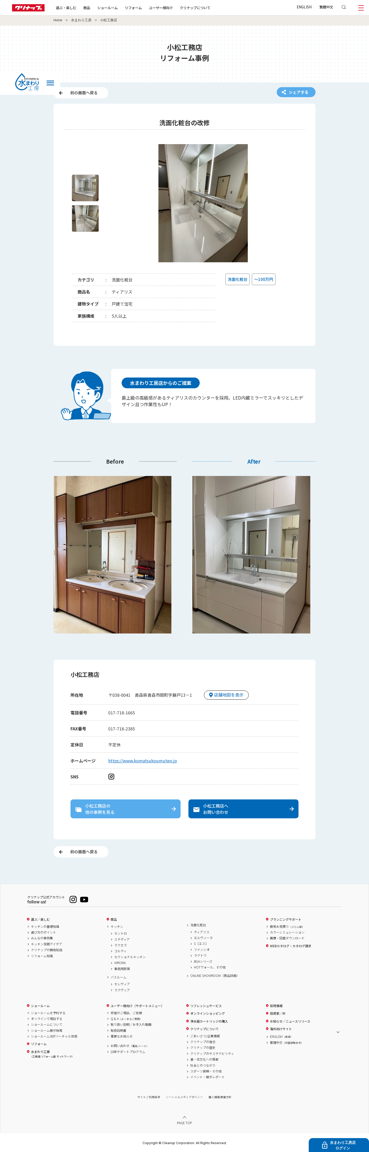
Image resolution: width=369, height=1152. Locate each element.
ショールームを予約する (48, 1013)
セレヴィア (122, 984)
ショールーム (107, 7)
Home (57, 20)
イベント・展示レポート (207, 1077)
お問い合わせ (130, 1046)
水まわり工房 (81, 20)
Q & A (126, 1019)
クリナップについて (195, 7)
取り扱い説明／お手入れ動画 (131, 1024)
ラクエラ (120, 945)
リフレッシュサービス (206, 1006)
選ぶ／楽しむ (40, 919)
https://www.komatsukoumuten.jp (142, 760)
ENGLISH (304, 6)
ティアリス (201, 932)
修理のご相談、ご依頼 (126, 1013)
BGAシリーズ (203, 961)
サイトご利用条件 (148, 1097)
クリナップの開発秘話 (46, 950)
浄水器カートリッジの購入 (209, 1021)
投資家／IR (277, 1013)
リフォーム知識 (42, 956)
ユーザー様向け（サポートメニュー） (137, 1006)
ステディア (122, 939)
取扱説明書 (118, 1030)
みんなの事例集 (42, 938)
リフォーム (133, 7)
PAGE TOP (184, 1122)
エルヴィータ (203, 938)
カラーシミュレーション (287, 932)
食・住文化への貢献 (204, 1059)
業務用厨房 (122, 969)
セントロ (120, 933)
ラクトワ (200, 955)
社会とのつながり (202, 1065)
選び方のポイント (43, 932)
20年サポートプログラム (128, 1052)
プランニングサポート (285, 919)
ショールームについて (46, 1024)
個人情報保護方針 (220, 1097)
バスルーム (118, 977)
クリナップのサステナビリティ (212, 1053)
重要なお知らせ (122, 1036)
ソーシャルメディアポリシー (184, 1097)
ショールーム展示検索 (46, 1030)
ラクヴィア (122, 990)
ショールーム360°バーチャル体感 (54, 1036)
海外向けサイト (281, 1029)
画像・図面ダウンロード (287, 938)
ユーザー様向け (161, 7)
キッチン (117, 926)
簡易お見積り (287, 926)
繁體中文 (326, 6)
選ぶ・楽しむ (66, 7)
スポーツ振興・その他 (206, 1071)
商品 (114, 919)
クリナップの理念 (202, 1042)
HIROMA (120, 963)
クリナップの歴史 (202, 1047)
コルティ (120, 951)
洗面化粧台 (198, 925)
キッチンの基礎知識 (45, 926)
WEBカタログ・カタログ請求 (290, 946)
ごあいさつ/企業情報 (205, 1036)
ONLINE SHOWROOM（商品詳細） (215, 975)
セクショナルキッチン (130, 957)
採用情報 (276, 1006)
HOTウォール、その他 (210, 967)
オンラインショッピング (207, 1013)
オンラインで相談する (46, 1019)
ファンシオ (202, 949)
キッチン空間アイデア (46, 944)
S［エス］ (201, 943)
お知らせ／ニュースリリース (290, 1021)
